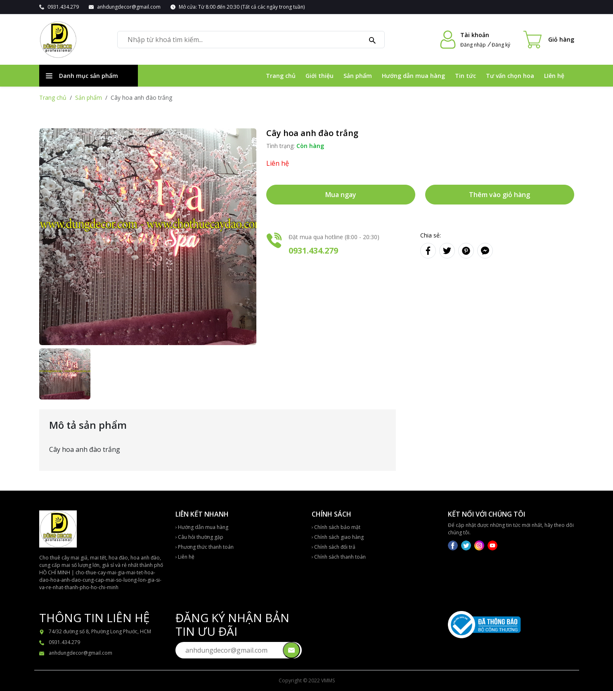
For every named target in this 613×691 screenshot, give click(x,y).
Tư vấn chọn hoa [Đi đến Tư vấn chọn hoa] (510, 76)
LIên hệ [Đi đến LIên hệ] (554, 76)
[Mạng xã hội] (453, 544)
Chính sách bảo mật (336, 527)
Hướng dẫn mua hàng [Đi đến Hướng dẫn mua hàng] (413, 76)
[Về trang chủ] (58, 39)
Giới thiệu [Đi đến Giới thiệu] (319, 76)
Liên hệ (184, 556)
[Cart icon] (548, 40)
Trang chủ (52, 97)
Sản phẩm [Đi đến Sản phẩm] (357, 76)
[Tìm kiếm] (372, 39)
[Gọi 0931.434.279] (59, 7)
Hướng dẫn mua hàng (201, 527)
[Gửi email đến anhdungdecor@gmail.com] (125, 7)
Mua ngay (340, 194)
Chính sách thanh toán (339, 556)
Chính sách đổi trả (333, 546)
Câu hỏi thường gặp (199, 537)
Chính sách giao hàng (338, 537)
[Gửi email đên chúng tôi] (291, 650)
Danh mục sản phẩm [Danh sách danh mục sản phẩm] (82, 76)
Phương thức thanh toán (204, 546)
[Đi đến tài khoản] (448, 40)
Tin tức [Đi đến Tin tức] (465, 76)
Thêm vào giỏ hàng (499, 194)
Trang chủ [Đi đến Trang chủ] (281, 76)
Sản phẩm (88, 97)
